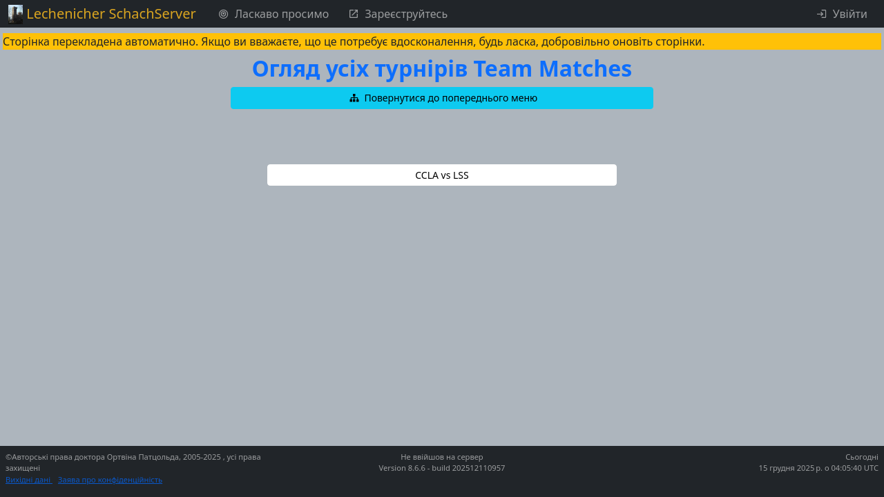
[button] (442, 98)
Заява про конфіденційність (110, 479)
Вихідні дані (29, 479)
